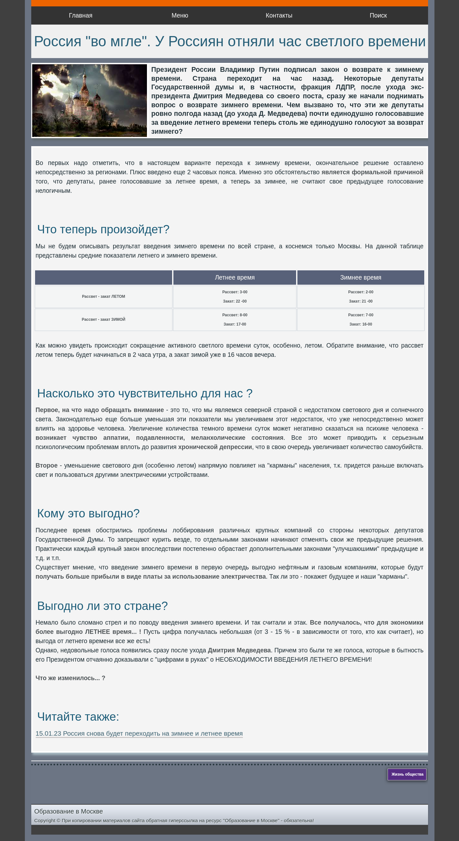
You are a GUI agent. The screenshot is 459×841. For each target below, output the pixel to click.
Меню (179, 15)
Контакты (279, 15)
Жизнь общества (408, 774)
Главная (80, 15)
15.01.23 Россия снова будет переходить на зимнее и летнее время (139, 733)
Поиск (378, 15)
